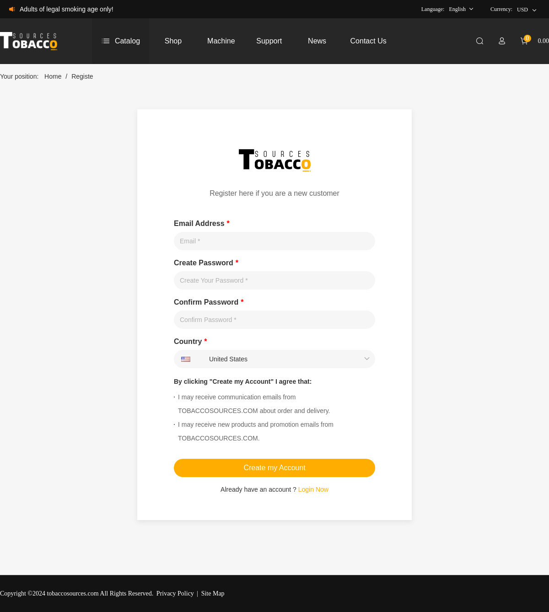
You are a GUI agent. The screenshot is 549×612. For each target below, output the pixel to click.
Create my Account (274, 468)
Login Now (313, 489)
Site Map (213, 593)
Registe (82, 76)
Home (52, 76)
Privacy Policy (175, 593)
